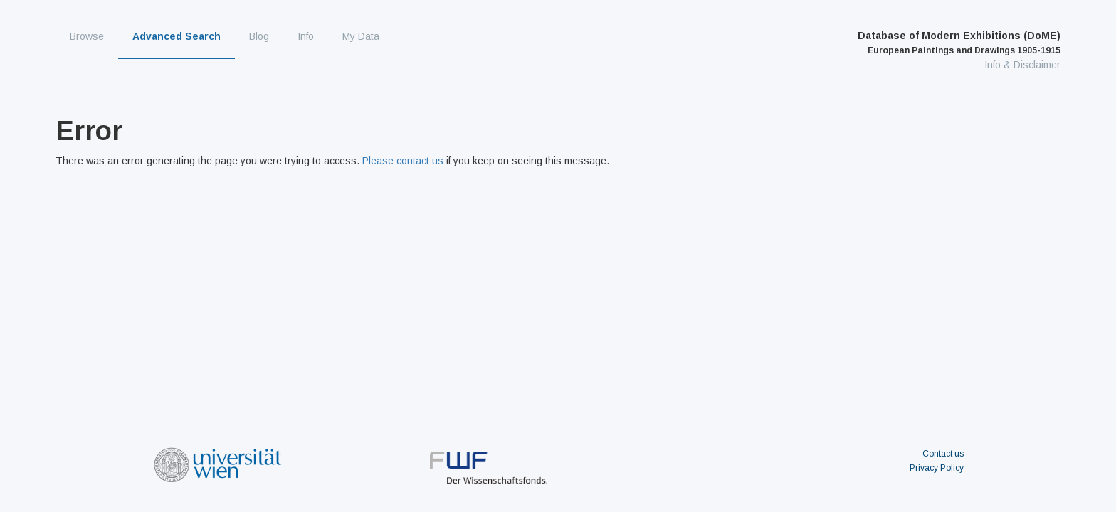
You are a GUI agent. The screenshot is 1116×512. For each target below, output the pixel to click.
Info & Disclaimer (1022, 64)
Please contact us (402, 160)
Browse (87, 36)
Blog (259, 36)
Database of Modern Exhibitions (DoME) (959, 42)
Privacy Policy (937, 468)
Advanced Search (176, 36)
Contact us (943, 454)
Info (306, 36)
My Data (360, 36)
